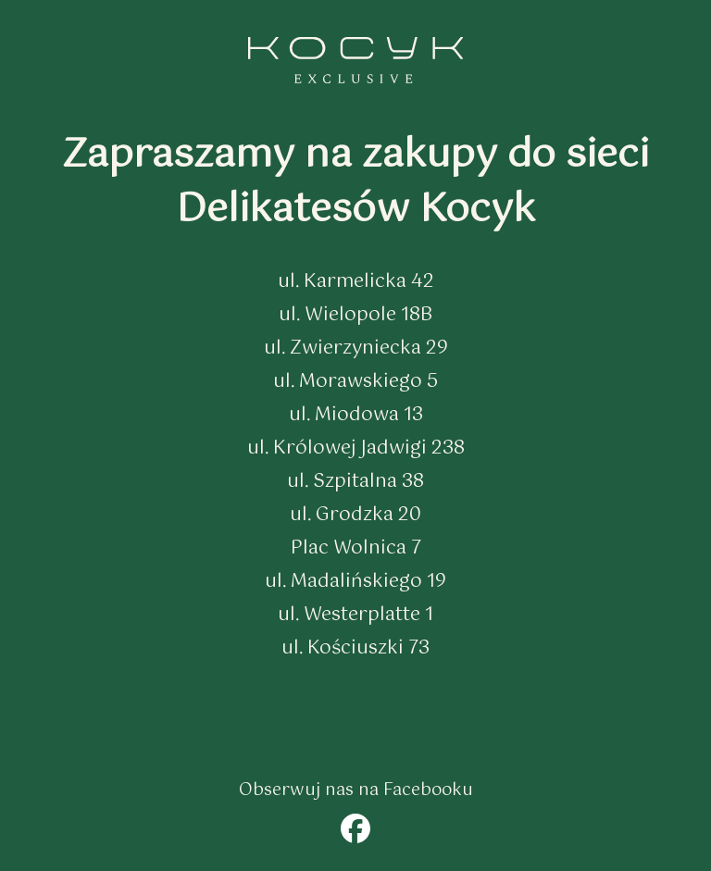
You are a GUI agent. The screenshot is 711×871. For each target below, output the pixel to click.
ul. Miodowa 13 (356, 415)
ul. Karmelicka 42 (356, 282)
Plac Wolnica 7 (356, 548)
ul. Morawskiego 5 (355, 382)
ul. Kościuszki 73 (355, 648)
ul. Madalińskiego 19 (355, 581)
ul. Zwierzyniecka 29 (356, 348)
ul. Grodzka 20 (355, 515)
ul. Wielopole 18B (355, 315)
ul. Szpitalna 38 (355, 482)
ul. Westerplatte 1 (355, 615)
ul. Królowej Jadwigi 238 (356, 448)
